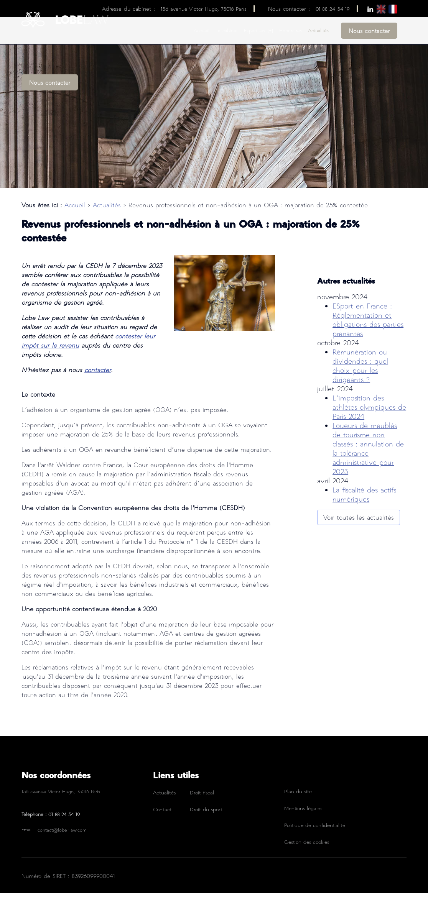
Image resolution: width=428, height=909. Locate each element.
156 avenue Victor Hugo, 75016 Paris (203, 8)
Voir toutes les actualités (358, 512)
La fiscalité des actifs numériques (364, 489)
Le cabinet (227, 30)
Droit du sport (206, 825)
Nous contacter (369, 30)
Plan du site (298, 807)
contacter (97, 385)
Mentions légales (303, 823)
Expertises (254, 30)
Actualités (318, 30)
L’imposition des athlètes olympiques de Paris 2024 (369, 401)
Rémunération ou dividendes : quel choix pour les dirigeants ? (360, 360)
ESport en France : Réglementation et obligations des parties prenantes (368, 314)
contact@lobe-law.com (62, 845)
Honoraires (290, 30)
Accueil (201, 30)
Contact (162, 825)
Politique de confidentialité (314, 840)
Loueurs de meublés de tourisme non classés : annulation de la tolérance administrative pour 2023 (368, 443)
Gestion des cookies (306, 857)
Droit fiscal (202, 808)
